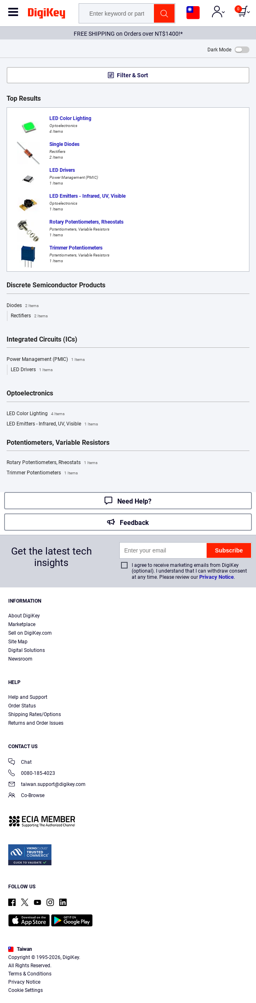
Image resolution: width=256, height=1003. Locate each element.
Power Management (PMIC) (46, 360)
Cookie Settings (25, 990)
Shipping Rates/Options (34, 714)
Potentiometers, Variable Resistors (58, 442)
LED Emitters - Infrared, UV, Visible (52, 424)
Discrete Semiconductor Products (56, 285)
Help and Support (27, 697)
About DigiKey (24, 616)
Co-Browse (26, 796)
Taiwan (20, 949)
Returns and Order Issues (35, 723)
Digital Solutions (26, 650)
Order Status (22, 706)
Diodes (23, 306)
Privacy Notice (216, 577)
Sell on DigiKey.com (30, 633)
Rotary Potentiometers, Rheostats (52, 463)
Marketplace (21, 624)
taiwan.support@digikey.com (47, 785)
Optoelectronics (30, 393)
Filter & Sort (132, 75)
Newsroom (20, 659)
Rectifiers (29, 316)
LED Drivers (32, 370)
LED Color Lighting (36, 414)
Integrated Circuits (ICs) (42, 339)
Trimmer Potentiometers (42, 473)
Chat (20, 763)
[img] (46, 14)
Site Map (18, 642)
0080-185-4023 (31, 774)
